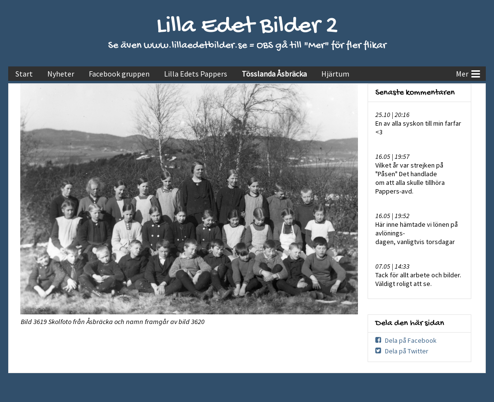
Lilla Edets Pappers (195, 73)
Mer (468, 72)
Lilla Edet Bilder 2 (247, 26)
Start (24, 73)
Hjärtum (335, 73)
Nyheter (60, 73)
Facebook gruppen (119, 73)
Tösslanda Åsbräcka (274, 73)
